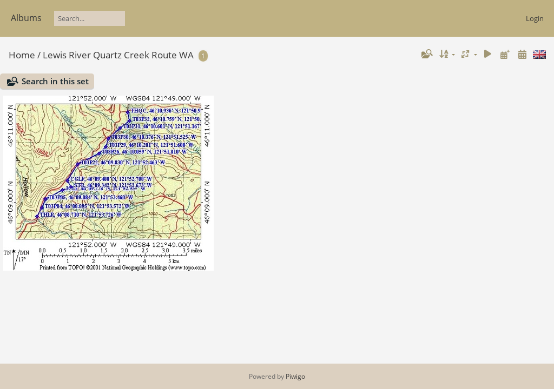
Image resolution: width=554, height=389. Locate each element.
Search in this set (55, 81)
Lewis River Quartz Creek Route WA (118, 55)
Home (22, 55)
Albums (26, 18)
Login (535, 18)
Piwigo (295, 376)
